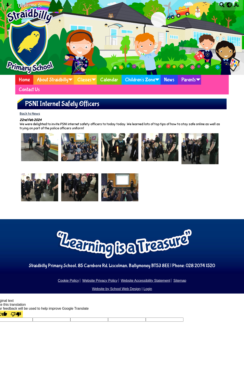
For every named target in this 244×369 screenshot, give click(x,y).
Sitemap (179, 280)
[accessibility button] (236, 6)
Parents (188, 80)
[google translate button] (229, 4)
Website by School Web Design (116, 289)
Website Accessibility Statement (145, 280)
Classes (84, 80)
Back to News (30, 113)
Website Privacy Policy (100, 280)
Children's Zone (140, 80)
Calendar (109, 80)
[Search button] (222, 6)
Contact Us (29, 89)
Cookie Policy (68, 280)
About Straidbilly (52, 80)
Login (148, 289)
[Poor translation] (16, 314)
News (169, 80)
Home (24, 80)
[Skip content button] (7, 6)
